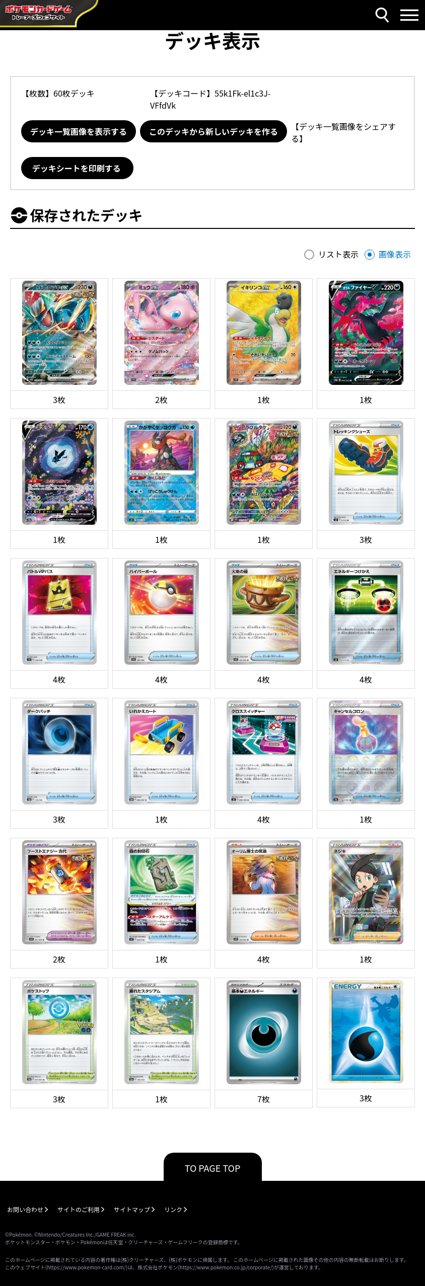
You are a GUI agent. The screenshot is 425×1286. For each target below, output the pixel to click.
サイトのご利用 (78, 1209)
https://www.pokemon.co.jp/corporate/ (226, 1267)
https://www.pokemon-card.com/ (86, 1267)
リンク (173, 1209)
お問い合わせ (25, 1209)
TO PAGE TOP (213, 1167)
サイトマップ (132, 1209)
